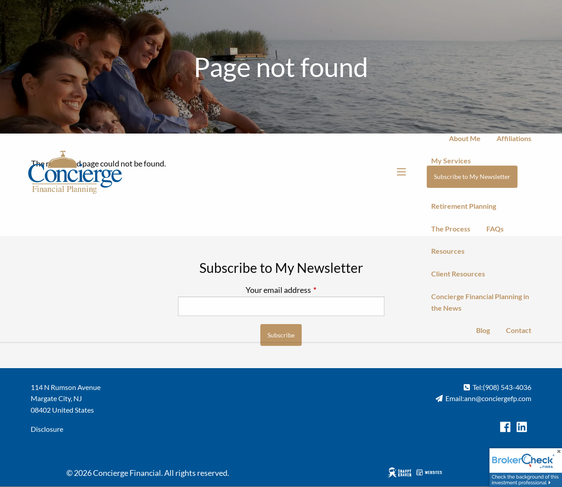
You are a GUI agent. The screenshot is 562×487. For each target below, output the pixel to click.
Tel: (478, 387)
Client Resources (458, 273)
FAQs (495, 228)
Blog (483, 330)
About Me (465, 138)
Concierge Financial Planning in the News (480, 302)
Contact (518, 330)
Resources (448, 251)
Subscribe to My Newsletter (472, 176)
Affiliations (514, 138)
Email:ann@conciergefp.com (488, 398)
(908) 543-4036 (507, 387)
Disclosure (47, 429)
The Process (450, 228)
